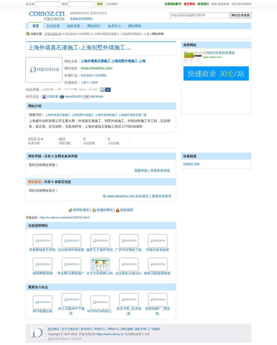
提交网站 (189, 4)
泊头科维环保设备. (71, 248)
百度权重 (50, 96)
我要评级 (141, 170)
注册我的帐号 (172, 4)
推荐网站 (189, 45)
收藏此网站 (102, 210)
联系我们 (203, 4)
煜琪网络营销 (43, 271)
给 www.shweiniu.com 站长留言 (126, 196)
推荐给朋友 (79, 210)
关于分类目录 (70, 329)
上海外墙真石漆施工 (57, 115)
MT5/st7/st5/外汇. (100, 309)
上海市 (94, 82)
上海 (83, 82)
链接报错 (124, 210)
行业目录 (53, 26)
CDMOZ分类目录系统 (219, 53)
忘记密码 (112, 4)
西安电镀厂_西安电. (157, 309)
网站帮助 (134, 26)
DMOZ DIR (191, 164)
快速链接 (189, 156)
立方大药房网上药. (100, 271)
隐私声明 (140, 329)
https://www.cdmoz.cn (110, 334)
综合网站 (84, 34)
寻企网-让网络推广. (71, 271)
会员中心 (114, 26)
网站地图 (127, 329)
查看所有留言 (162, 196)
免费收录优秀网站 (81, 18)
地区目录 (73, 26)
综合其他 (70, 34)
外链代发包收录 (157, 248)
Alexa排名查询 (71, 96)
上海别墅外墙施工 (82, 115)
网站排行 (94, 26)
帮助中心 (113, 329)
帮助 (214, 4)
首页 (35, 26)
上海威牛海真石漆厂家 (132, 115)
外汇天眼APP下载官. (71, 309)
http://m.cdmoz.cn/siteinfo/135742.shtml (65, 217)
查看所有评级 (160, 170)
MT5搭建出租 (43, 309)
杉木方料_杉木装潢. (129, 309)
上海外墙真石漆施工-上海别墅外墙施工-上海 (121, 34)
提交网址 (53, 329)
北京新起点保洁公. (129, 271)
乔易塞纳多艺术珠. (42, 248)
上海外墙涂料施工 (106, 115)
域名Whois (94, 96)
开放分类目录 (53, 34)
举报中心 (99, 329)
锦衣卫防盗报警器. (157, 271)
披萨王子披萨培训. (100, 248)
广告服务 (154, 329)
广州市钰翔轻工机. (129, 248)
